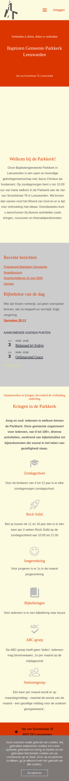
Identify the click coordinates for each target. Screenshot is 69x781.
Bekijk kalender (12, 365)
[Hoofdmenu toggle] (44, 10)
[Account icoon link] (59, 10)
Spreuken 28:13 (15, 320)
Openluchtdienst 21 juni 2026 (23, 278)
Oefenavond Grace (29, 357)
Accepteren (34, 773)
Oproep (9, 283)
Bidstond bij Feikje (29, 345)
